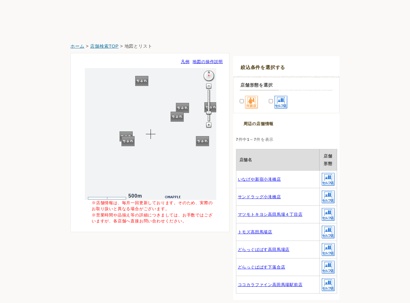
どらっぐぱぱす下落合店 (261, 267)
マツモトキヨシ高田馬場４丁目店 (270, 214)
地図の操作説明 (207, 61)
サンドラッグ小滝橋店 (259, 196)
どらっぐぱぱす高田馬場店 (264, 249)
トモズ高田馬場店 (255, 232)
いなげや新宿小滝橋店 (259, 179)
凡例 (185, 61)
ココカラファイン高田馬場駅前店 (270, 284)
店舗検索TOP (104, 46)
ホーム (77, 46)
